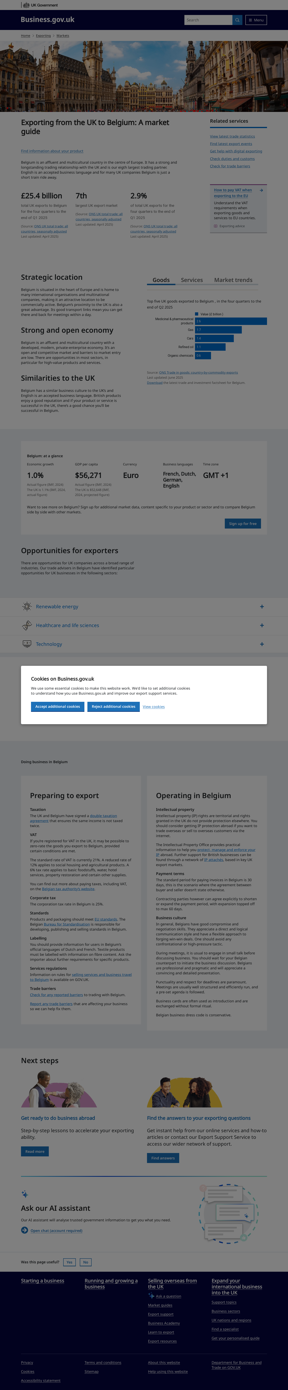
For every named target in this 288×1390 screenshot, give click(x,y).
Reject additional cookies (113, 706)
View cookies (154, 706)
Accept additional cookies (57, 706)
